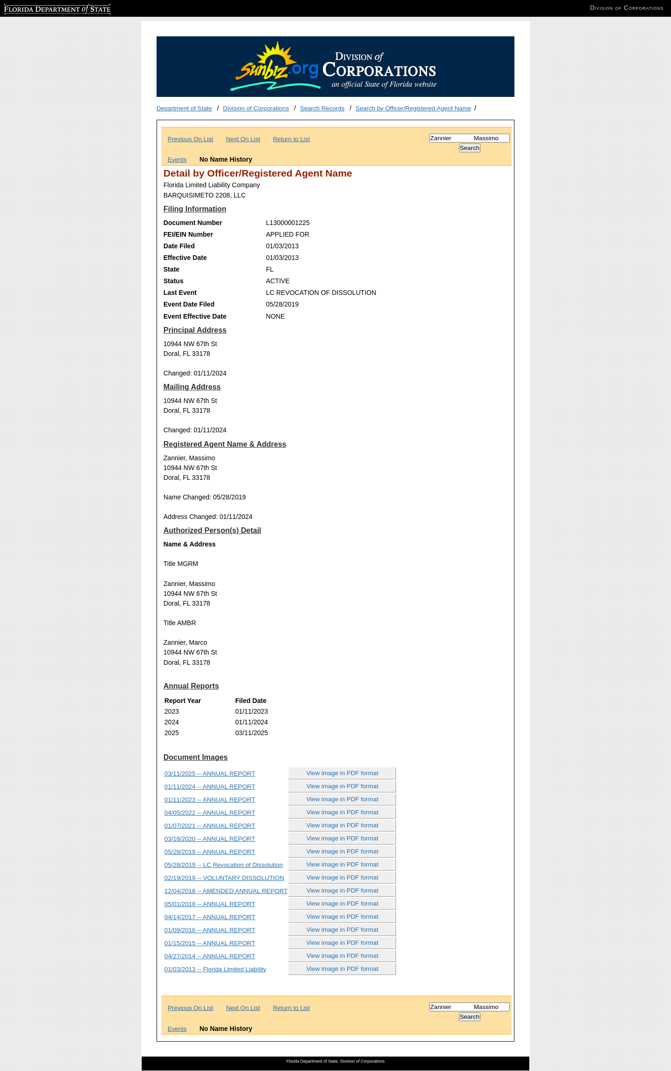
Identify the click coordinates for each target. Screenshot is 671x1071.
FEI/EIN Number (188, 234)
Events (177, 159)
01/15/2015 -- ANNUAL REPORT (209, 943)
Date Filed (179, 246)
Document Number (193, 222)
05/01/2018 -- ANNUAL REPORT (209, 903)
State (171, 269)
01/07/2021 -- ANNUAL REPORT (209, 825)
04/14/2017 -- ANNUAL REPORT (209, 917)
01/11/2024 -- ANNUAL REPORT (209, 786)
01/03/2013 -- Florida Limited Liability (215, 969)
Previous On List (190, 139)
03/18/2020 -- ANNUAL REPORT (209, 838)
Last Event (180, 292)
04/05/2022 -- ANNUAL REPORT (209, 812)
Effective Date (185, 257)
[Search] (469, 138)
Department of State (184, 108)
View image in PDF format (342, 773)
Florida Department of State (42, 7)
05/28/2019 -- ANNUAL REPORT (209, 851)
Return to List (291, 139)
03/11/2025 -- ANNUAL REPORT (209, 773)
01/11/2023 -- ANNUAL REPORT (209, 799)
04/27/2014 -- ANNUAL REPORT (209, 956)
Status (174, 281)
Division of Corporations (256, 108)
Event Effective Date (195, 316)
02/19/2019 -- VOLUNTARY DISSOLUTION (224, 877)
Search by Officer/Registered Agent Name (413, 108)
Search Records (322, 108)
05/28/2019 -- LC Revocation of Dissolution (223, 864)
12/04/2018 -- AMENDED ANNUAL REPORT (226, 890)
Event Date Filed (189, 304)
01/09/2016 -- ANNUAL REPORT (209, 930)
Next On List (243, 139)
